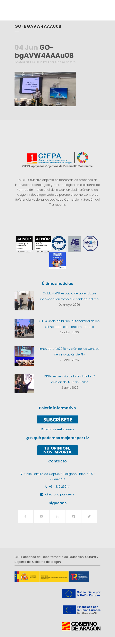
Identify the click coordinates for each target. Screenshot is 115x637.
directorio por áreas (60, 494)
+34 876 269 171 (59, 487)
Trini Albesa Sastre (62, 62)
